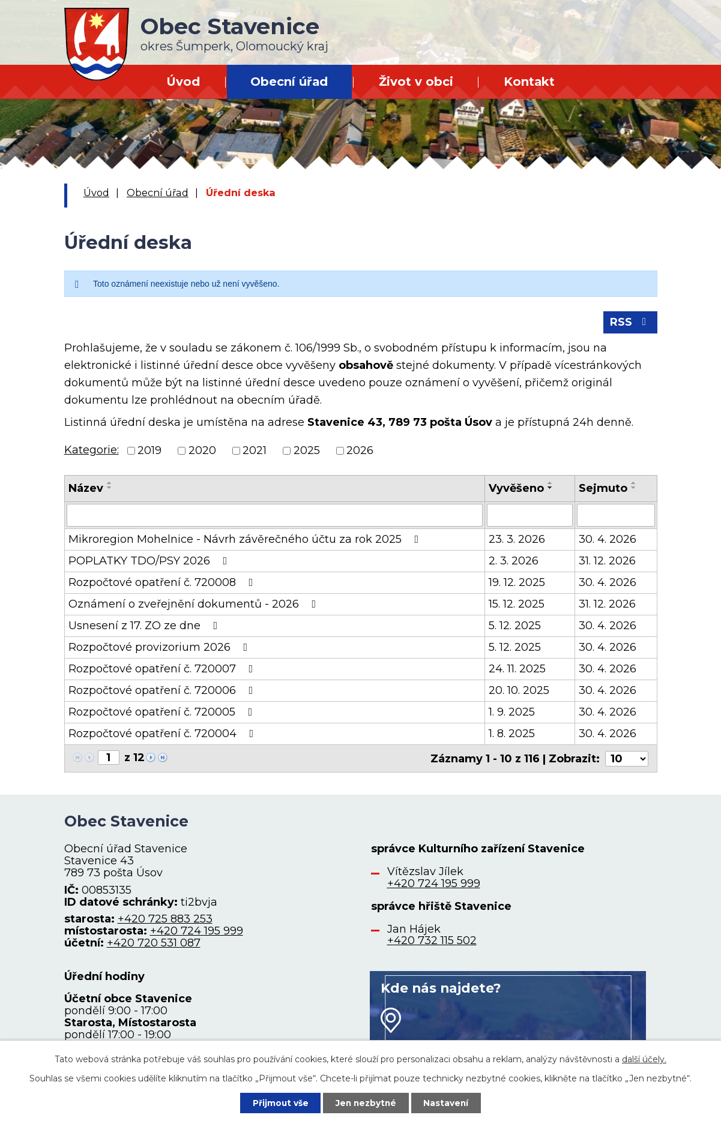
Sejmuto (603, 489)
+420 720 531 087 (154, 943)
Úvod (183, 81)
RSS (630, 323)
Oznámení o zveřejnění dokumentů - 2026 (194, 605)
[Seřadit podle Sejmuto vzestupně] (634, 484)
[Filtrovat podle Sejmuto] (616, 516)
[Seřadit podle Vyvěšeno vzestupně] (550, 484)
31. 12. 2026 (607, 562)
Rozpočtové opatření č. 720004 (163, 734)
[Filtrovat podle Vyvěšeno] (530, 516)
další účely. (644, 1058)
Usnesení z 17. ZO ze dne (145, 626)
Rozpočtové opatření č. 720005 (163, 713)
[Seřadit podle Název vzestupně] (109, 484)
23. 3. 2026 (517, 540)
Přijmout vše (278, 1102)
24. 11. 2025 (517, 670)
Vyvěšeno (516, 489)
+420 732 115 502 (432, 941)
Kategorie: (91, 451)
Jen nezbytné (365, 1102)
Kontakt (529, 81)
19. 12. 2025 (517, 583)
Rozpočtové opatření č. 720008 (163, 583)
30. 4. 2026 (607, 540)
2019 (149, 451)
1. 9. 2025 (512, 713)
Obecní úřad (289, 81)
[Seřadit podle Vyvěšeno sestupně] (550, 488)
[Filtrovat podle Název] (275, 516)
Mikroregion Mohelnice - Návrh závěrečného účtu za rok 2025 (246, 540)
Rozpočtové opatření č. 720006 (163, 691)
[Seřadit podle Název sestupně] (109, 488)
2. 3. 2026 (513, 562)
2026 (359, 451)
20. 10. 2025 (519, 691)
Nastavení (448, 1102)
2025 (307, 451)
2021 (255, 451)
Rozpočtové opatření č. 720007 (163, 670)
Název (85, 489)
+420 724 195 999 (196, 931)
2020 (202, 451)
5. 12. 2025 (515, 626)
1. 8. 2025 (512, 734)
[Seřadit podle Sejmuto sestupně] (634, 488)
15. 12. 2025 (517, 605)
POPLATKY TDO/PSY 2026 (150, 562)
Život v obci (416, 81)
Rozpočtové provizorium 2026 (160, 648)
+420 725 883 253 (165, 919)
